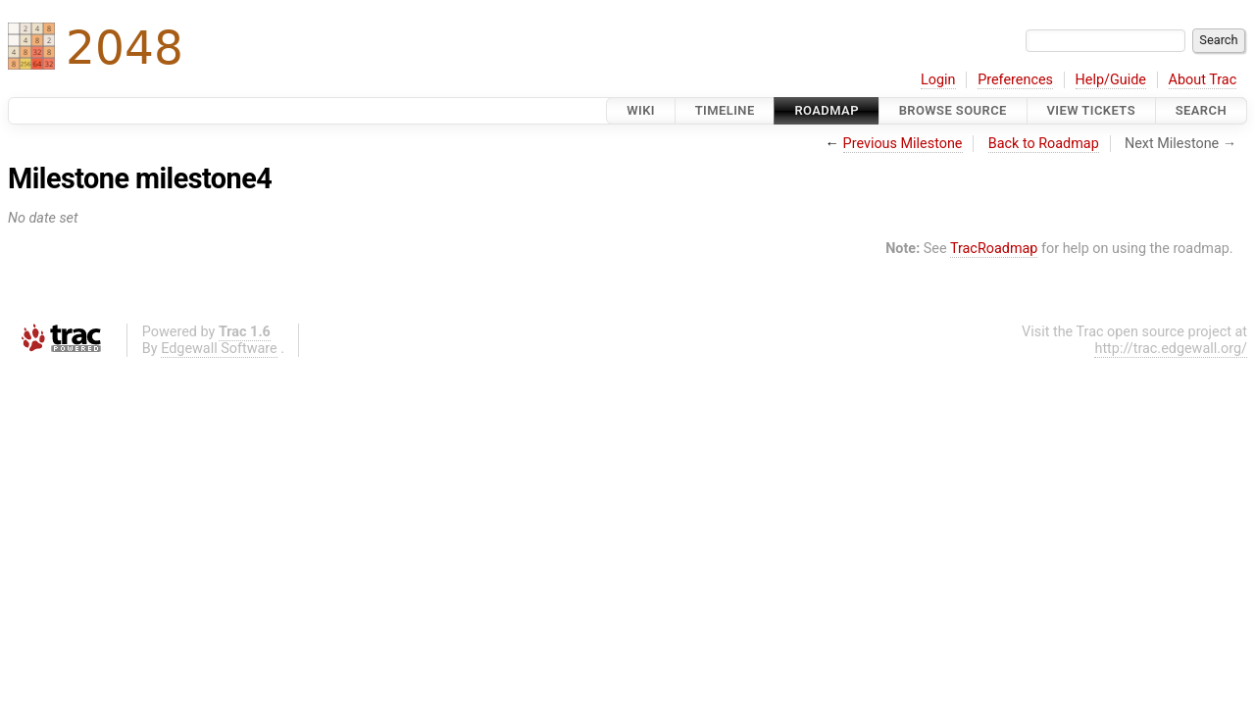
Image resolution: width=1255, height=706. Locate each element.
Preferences (1015, 80)
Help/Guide (1111, 80)
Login (938, 80)
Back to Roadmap (1043, 143)
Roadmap (826, 110)
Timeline (725, 110)
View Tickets (1091, 110)
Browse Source (953, 110)
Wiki (641, 110)
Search (1201, 110)
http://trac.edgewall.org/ (1170, 348)
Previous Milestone (903, 143)
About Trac (1203, 80)
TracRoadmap (994, 248)
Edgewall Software (219, 348)
